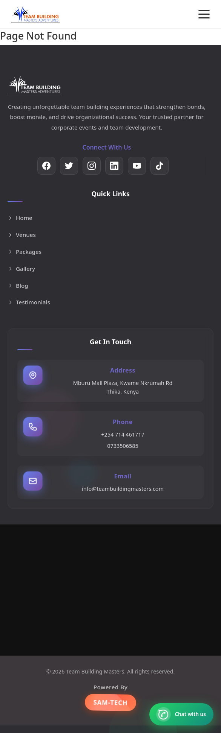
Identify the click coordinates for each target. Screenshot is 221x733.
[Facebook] (46, 166)
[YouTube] (137, 166)
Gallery (21, 268)
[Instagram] (92, 166)
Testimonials (29, 302)
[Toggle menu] (204, 14)
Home (20, 217)
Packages (24, 251)
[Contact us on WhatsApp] (181, 714)
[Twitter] (69, 166)
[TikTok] (159, 166)
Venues (22, 234)
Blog (18, 285)
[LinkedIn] (114, 166)
